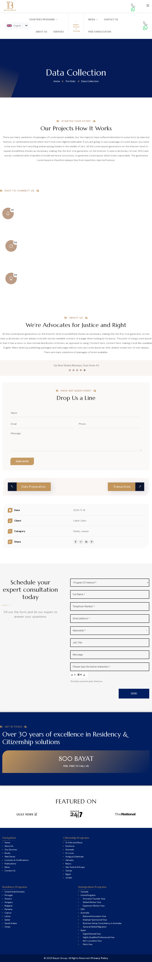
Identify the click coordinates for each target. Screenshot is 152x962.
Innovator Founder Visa (94, 899)
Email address (81, 618)
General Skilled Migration (95, 927)
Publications (10, 864)
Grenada (69, 850)
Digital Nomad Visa (92, 934)
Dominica (69, 846)
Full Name (79, 594)
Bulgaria (8, 906)
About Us (41, 32)
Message (78, 654)
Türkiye (68, 871)
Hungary (9, 902)
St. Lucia (69, 853)
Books (7, 853)
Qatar (7, 920)
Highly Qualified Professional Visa (98, 937)
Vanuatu (69, 860)
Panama (8, 909)
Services (58, 32)
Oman (7, 927)
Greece (8, 899)
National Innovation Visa (94, 916)
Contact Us (111, 19)
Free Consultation (99, 32)
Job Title (77, 642)
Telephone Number (84, 606)
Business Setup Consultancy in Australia (102, 923)
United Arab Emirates (15, 892)
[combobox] (109, 630)
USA (83, 909)
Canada (84, 892)
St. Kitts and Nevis (73, 843)
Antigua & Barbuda (74, 857)
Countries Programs (43, 19)
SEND (134, 693)
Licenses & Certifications (17, 860)
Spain (83, 930)
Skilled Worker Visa (92, 902)
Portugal (9, 895)
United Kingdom (88, 895)
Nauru (68, 864)
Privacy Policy (99, 958)
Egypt (68, 874)
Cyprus (8, 913)
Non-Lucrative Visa (92, 941)
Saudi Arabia (11, 923)
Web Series (10, 857)
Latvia (7, 916)
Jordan (68, 878)
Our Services (11, 850)
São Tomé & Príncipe (75, 867)
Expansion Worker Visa (93, 906)
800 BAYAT (76, 759)
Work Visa (87, 944)
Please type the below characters (91, 666)
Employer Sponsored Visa (95, 920)
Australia (85, 913)
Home (7, 843)
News (7, 867)
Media (93, 19)
